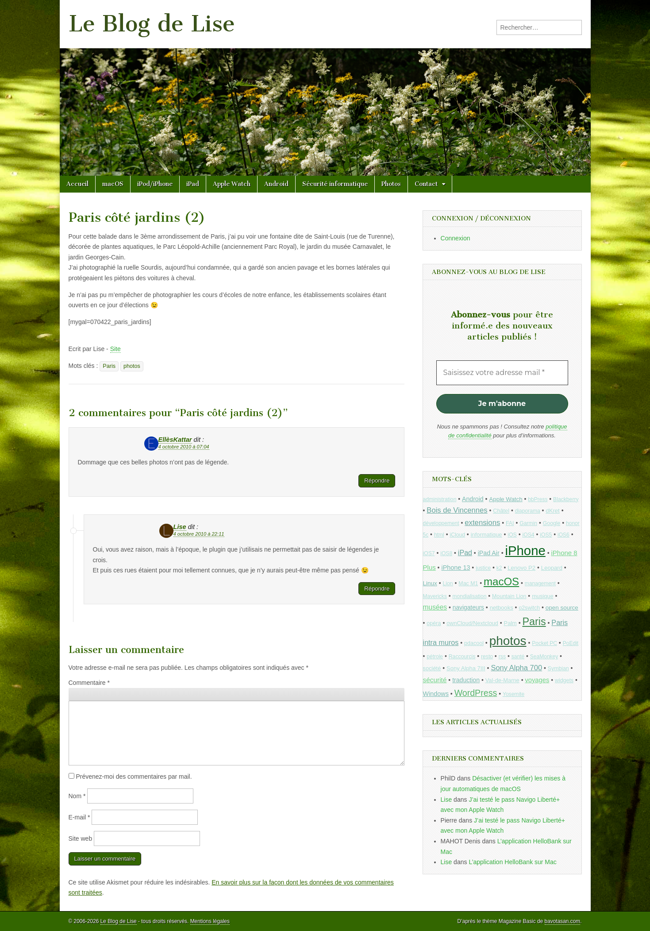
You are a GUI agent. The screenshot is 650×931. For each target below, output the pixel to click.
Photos (391, 184)
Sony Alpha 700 (516, 668)
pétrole (435, 656)
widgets (564, 680)
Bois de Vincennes (457, 510)
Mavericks (435, 596)
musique (542, 596)
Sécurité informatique (335, 184)
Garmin (528, 523)
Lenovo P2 (521, 567)
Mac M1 (468, 583)
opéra (434, 623)
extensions (482, 522)
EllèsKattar (175, 439)
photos (131, 366)
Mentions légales (210, 921)
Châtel (501, 511)
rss (502, 656)
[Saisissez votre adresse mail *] (502, 372)
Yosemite (513, 694)
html (439, 535)
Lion (447, 583)
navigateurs (468, 607)
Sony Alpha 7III (465, 668)
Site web (80, 838)
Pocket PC (544, 643)
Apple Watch (231, 184)
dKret (552, 510)
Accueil (77, 184)
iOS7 (429, 553)
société (432, 668)
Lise (179, 526)
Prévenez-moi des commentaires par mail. (134, 776)
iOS (512, 535)
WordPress (475, 693)
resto (487, 656)
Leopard (551, 567)
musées (435, 607)
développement (441, 523)
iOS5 (546, 535)
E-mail (79, 817)
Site (115, 348)
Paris (109, 366)
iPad (192, 184)
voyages (537, 680)
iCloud (457, 535)
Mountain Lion (509, 596)
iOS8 (446, 553)
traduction (466, 680)
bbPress (537, 499)
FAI (510, 523)
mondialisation (470, 596)
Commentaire (89, 682)
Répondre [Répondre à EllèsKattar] (376, 480)
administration (440, 499)
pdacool (474, 643)
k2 (499, 568)
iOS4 (528, 535)
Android (276, 184)
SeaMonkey (544, 656)
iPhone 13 (455, 567)
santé (518, 656)
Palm (510, 623)
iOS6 (563, 535)
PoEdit (571, 643)
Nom (77, 796)
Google (552, 523)
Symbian (558, 668)
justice (483, 568)
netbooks (501, 607)
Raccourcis (462, 656)
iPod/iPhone (155, 184)
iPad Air (489, 552)
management (540, 583)
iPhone (525, 550)
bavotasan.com (563, 921)
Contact (426, 184)
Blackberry (566, 499)
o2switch (529, 608)
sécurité (435, 680)
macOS (112, 184)
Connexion (455, 238)
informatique (486, 534)
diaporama (527, 511)
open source (562, 607)
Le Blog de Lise (152, 23)
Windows (436, 693)
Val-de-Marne (502, 680)
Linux (430, 583)
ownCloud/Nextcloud (472, 623)
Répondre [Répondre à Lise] (376, 588)
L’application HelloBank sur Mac (512, 861)
